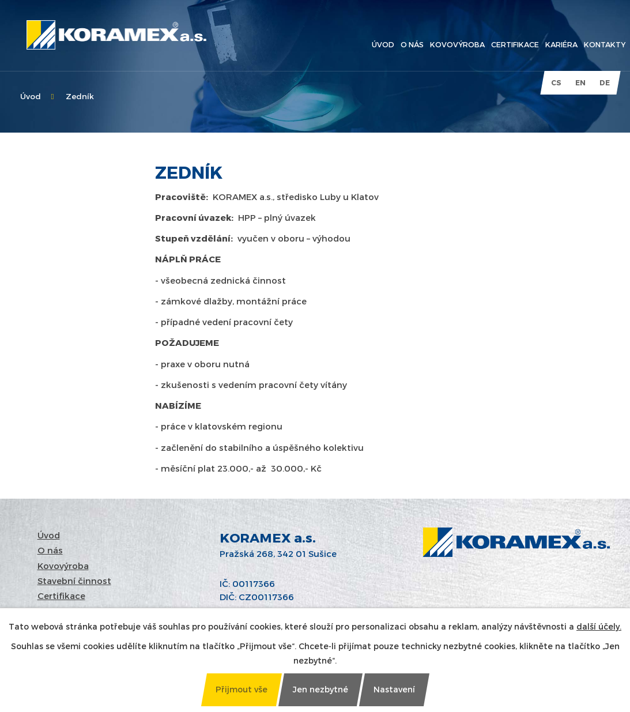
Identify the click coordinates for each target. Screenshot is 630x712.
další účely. (598, 626)
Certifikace (61, 595)
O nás (50, 550)
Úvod (30, 96)
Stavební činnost (74, 580)
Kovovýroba (63, 565)
